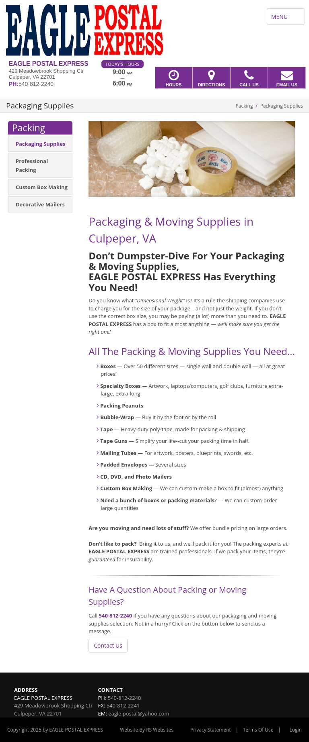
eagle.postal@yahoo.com (138, 713)
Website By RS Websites (146, 729)
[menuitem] (40, 143)
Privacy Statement (210, 729)
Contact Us (108, 645)
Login (296, 729)
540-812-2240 (115, 615)
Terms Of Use (258, 729)
